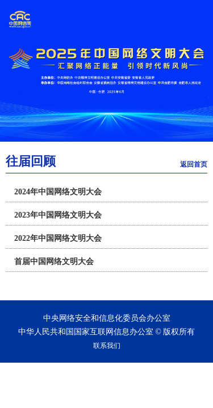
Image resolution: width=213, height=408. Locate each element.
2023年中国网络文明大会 (58, 215)
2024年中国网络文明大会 (58, 192)
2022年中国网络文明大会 (58, 238)
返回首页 (193, 164)
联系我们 (106, 346)
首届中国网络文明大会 (54, 261)
